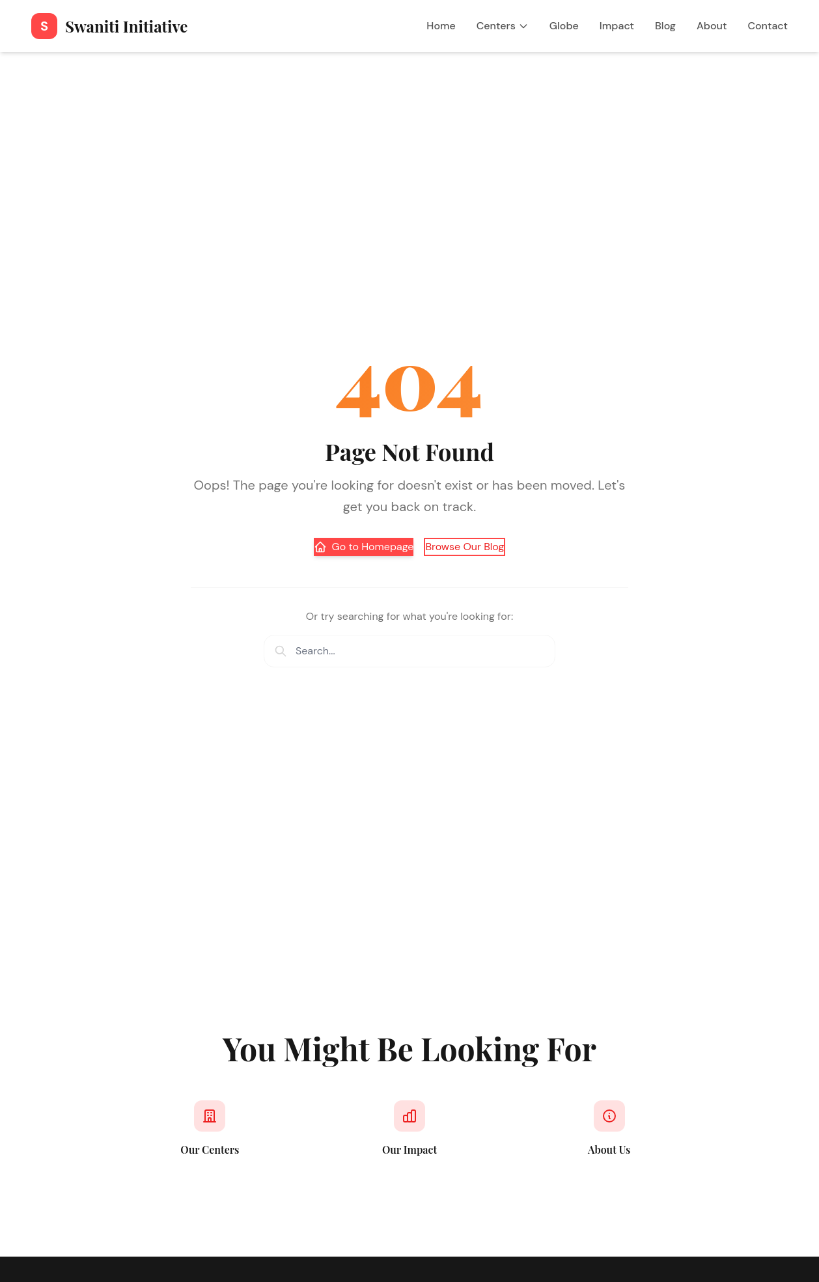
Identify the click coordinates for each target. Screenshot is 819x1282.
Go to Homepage (364, 546)
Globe (564, 26)
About (712, 26)
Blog (665, 26)
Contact (767, 26)
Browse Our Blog (464, 546)
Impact (617, 26)
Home (440, 26)
